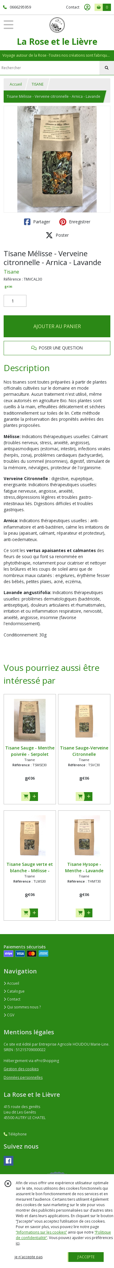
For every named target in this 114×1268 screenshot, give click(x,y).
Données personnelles (23, 1077)
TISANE (37, 84)
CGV (9, 1015)
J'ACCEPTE (86, 1256)
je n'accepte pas (29, 1256)
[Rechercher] (106, 68)
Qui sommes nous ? (22, 1007)
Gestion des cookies (21, 1068)
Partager (37, 221)
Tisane (11, 271)
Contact (72, 7)
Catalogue (14, 991)
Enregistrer (74, 221)
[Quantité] (15, 301)
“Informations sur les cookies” (41, 1232)
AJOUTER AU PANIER (57, 326)
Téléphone (15, 1134)
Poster (57, 235)
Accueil (16, 84)
